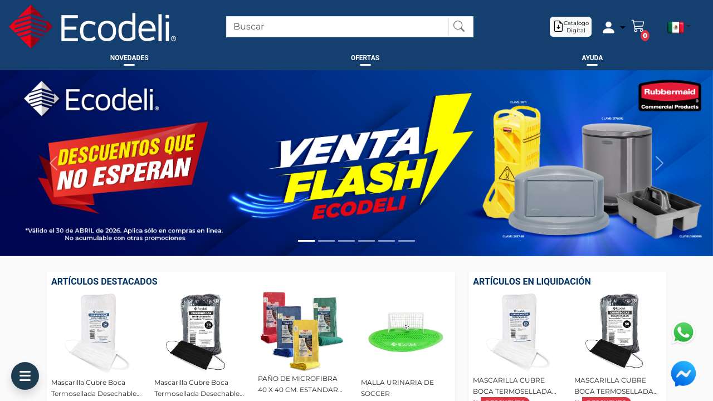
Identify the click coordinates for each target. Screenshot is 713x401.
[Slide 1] (306, 240)
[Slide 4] (366, 240)
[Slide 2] (326, 240)
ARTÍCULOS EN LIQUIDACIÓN (531, 281)
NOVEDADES (129, 58)
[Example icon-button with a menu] (611, 27)
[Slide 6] (406, 240)
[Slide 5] (386, 240)
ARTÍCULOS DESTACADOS (104, 281)
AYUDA (592, 58)
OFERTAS (365, 58)
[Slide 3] (346, 240)
